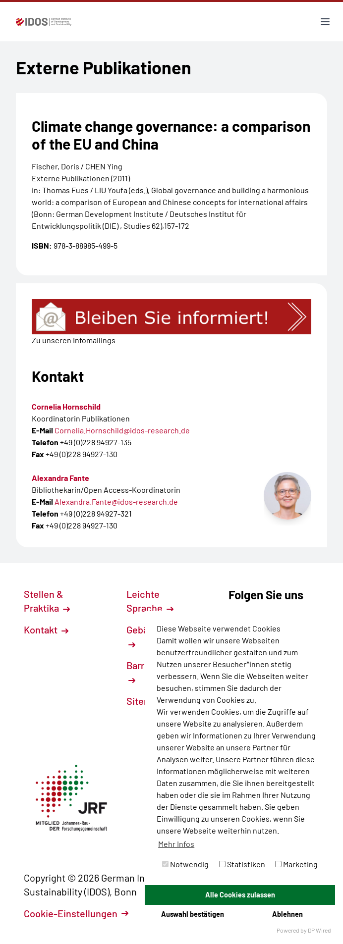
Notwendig (185, 864)
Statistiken (242, 864)
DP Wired (319, 930)
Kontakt (46, 629)
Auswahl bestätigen (192, 914)
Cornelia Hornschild (66, 406)
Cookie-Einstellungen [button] (76, 913)
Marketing (296, 864)
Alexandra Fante (60, 477)
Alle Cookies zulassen (240, 895)
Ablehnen (287, 914)
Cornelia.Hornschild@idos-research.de (122, 430)
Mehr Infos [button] (176, 843)
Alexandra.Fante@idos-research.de (116, 501)
